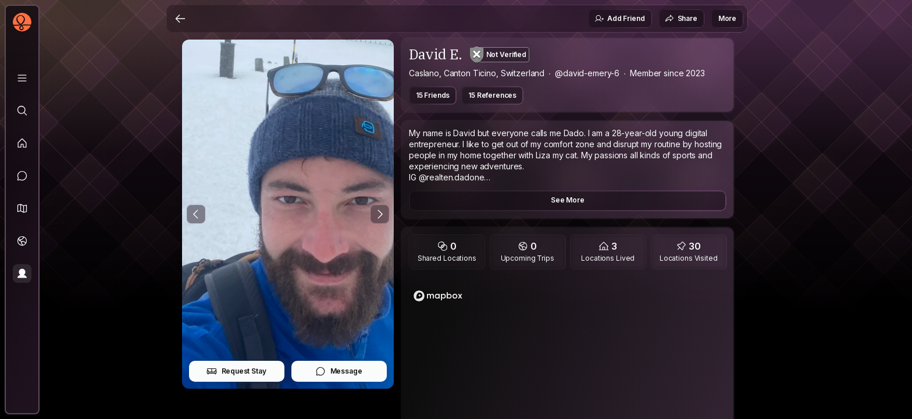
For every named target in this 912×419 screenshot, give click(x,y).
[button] (22, 208)
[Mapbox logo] (438, 296)
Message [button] (338, 371)
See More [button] (568, 200)
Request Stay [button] (236, 371)
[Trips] (22, 241)
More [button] (727, 18)
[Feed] (22, 143)
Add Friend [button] (619, 18)
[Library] (22, 78)
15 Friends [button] (433, 95)
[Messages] (22, 175)
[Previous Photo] (196, 214)
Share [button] (681, 18)
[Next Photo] (379, 214)
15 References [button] (492, 95)
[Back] (180, 18)
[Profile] (22, 273)
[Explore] (22, 110)
